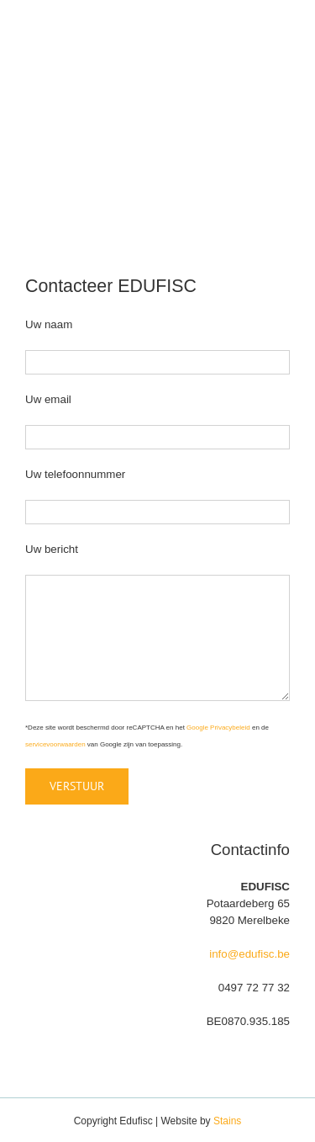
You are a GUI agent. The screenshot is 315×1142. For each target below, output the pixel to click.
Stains (227, 1121)
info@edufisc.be (249, 954)
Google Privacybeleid (218, 727)
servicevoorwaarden (55, 744)
